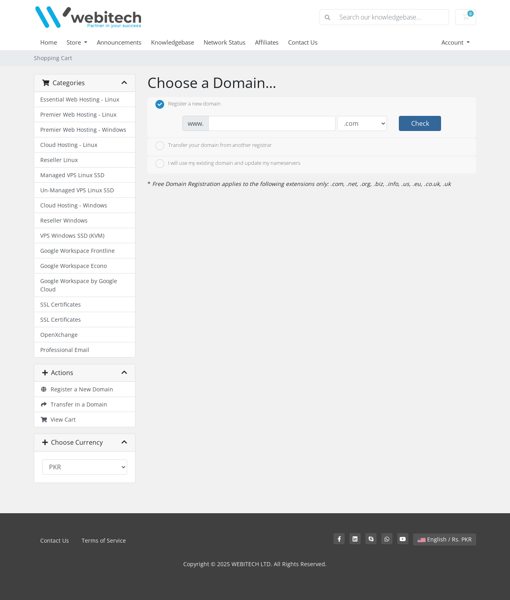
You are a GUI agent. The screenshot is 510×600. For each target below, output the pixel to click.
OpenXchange (59, 334)
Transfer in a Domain (73, 404)
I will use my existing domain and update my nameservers (227, 163)
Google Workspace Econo (73, 266)
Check (420, 123)
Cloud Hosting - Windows (73, 205)
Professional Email (64, 350)
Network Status (224, 42)
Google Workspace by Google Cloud (78, 285)
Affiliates (267, 42)
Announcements (119, 42)
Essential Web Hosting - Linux (79, 99)
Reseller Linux (59, 160)
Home (48, 42)
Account (453, 42)
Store (74, 42)
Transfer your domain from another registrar (213, 145)
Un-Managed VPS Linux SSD (77, 190)
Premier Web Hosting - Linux (78, 114)
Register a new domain (188, 104)
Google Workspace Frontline (77, 250)
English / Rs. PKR (445, 539)
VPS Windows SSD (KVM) (72, 235)
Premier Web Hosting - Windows (83, 129)
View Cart (58, 419)
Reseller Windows (64, 220)
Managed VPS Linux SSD (72, 175)
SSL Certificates (60, 304)
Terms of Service (104, 540)
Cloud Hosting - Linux (68, 145)
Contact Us (303, 42)
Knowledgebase (172, 42)
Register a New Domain (76, 389)
